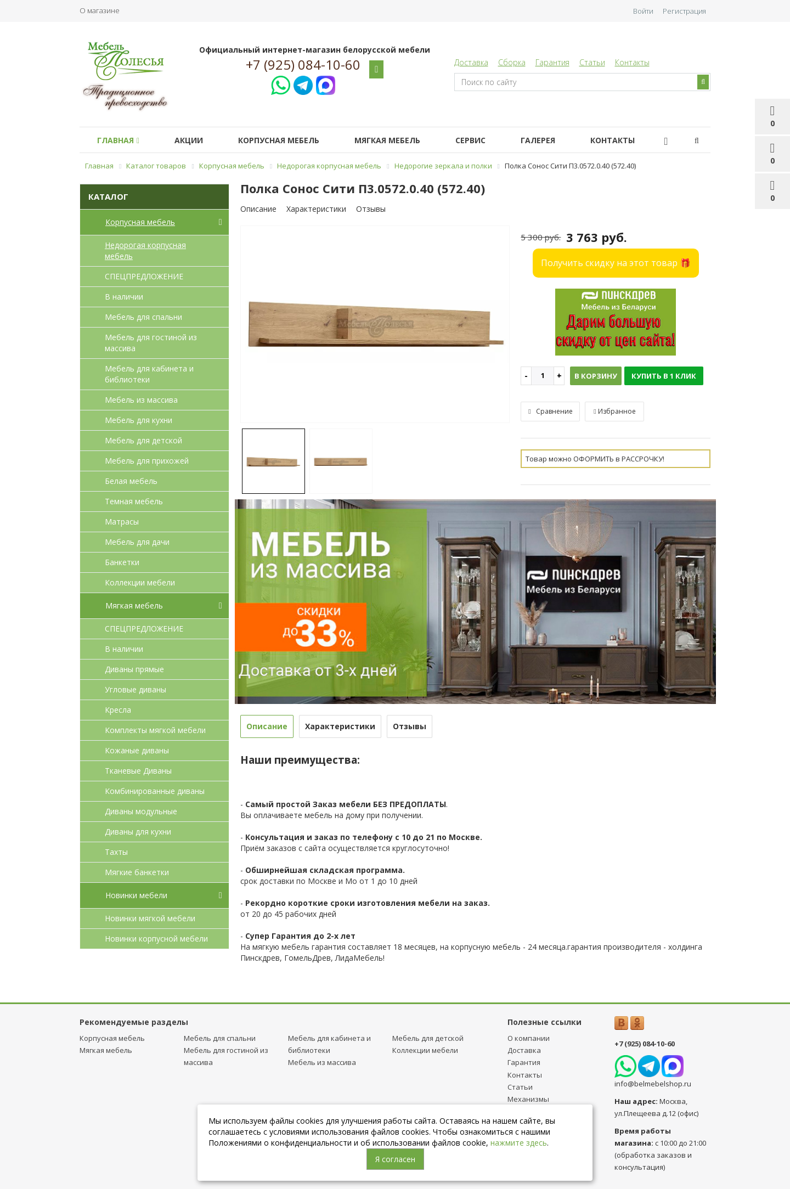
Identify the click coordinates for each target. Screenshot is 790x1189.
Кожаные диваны (137, 750)
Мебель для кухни (138, 420)
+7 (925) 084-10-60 (303, 64)
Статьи (592, 62)
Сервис (490, 140)
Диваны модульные (141, 811)
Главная (120, 140)
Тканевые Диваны (138, 770)
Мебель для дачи (137, 542)
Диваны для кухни (138, 831)
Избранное (614, 411)
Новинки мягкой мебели (150, 918)
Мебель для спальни (143, 317)
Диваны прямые (134, 669)
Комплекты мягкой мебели (155, 730)
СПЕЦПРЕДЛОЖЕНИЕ (144, 276)
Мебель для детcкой (143, 440)
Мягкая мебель (403, 140)
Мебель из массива (141, 400)
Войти (643, 11)
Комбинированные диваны (155, 791)
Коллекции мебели (140, 582)
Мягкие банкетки (137, 872)
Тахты (116, 852)
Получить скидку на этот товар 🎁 (616, 263)
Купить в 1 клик (663, 376)
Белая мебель (131, 481)
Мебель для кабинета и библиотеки (149, 374)
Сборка (512, 62)
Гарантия (552, 62)
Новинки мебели (166, 895)
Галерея (562, 140)
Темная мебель (134, 501)
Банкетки (122, 562)
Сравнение (550, 411)
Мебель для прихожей (147, 460)
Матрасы (122, 521)
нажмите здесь (518, 1142)
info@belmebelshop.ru (652, 1084)
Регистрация (684, 11)
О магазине (100, 10)
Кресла (118, 710)
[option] (375, 325)
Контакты (632, 62)
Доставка (471, 62)
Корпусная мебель (289, 140)
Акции (195, 140)
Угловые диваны (135, 689)
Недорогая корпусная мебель (145, 250)
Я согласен (395, 1159)
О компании (528, 1038)
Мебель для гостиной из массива (151, 342)
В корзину (595, 376)
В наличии (124, 296)
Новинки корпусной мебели (156, 938)
